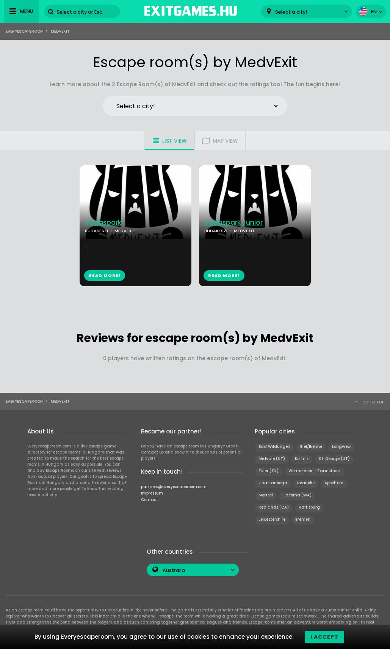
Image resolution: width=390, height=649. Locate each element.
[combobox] (306, 11)
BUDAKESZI (96, 231)
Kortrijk (302, 459)
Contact (149, 500)
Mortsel (265, 495)
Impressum (152, 493)
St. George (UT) (334, 459)
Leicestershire (271, 519)
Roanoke (306, 483)
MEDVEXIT (124, 231)
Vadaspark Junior (233, 223)
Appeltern (333, 483)
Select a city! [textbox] (291, 12)
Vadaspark (103, 223)
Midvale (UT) (271, 459)
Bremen (302, 519)
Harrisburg (309, 507)
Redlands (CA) (273, 507)
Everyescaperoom (25, 31)
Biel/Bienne (311, 446)
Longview (341, 446)
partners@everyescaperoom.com (174, 487)
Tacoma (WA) (297, 495)
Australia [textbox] (174, 570)
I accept (324, 637)
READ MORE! (105, 276)
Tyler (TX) (268, 471)
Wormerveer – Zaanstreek (314, 471)
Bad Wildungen (274, 446)
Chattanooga (272, 483)
